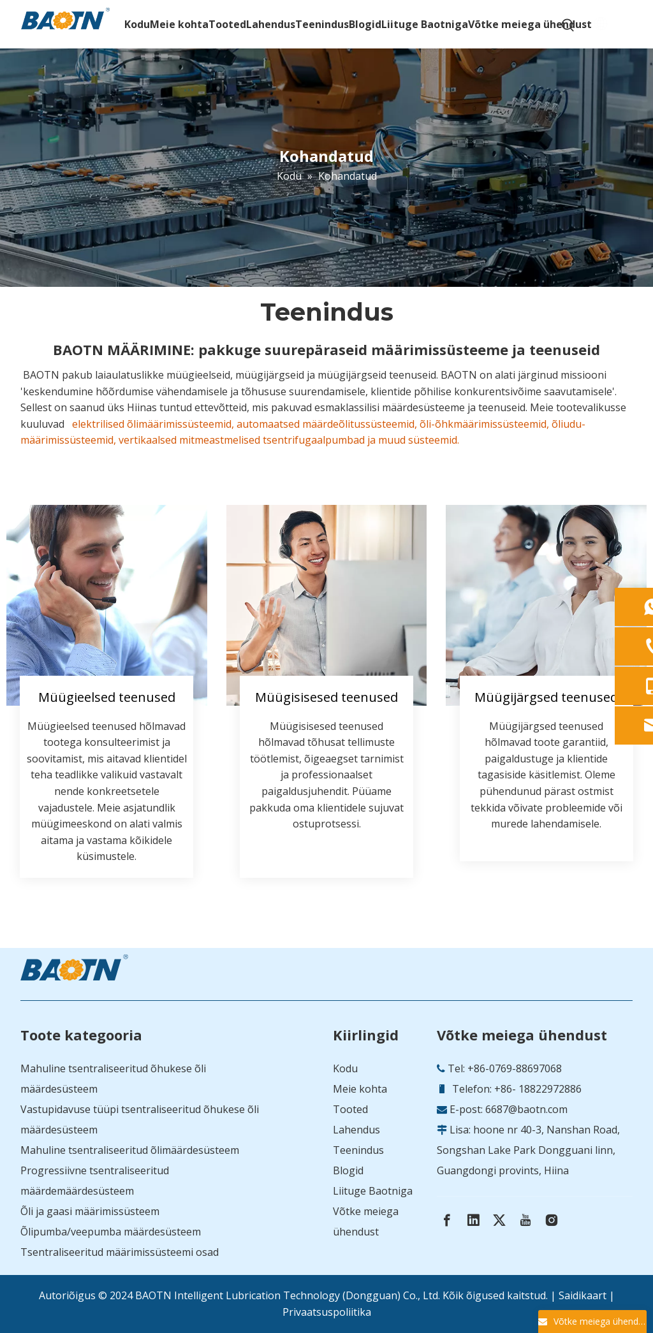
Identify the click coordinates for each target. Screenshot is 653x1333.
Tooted (350, 1109)
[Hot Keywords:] (568, 25)
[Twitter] (499, 1220)
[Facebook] (447, 1220)
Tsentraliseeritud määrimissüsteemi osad (119, 1252)
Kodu (345, 1068)
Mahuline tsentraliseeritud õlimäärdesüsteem (129, 1150)
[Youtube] (525, 1220)
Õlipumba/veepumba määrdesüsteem (110, 1232)
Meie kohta (360, 1089)
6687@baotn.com (526, 1109)
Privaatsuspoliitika (326, 1312)
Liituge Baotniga (373, 1191)
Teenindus (358, 1150)
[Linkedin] (473, 1220)
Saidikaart (582, 1295)
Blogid (348, 1170)
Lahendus (356, 1130)
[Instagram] (551, 1220)
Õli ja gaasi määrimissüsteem (89, 1211)
